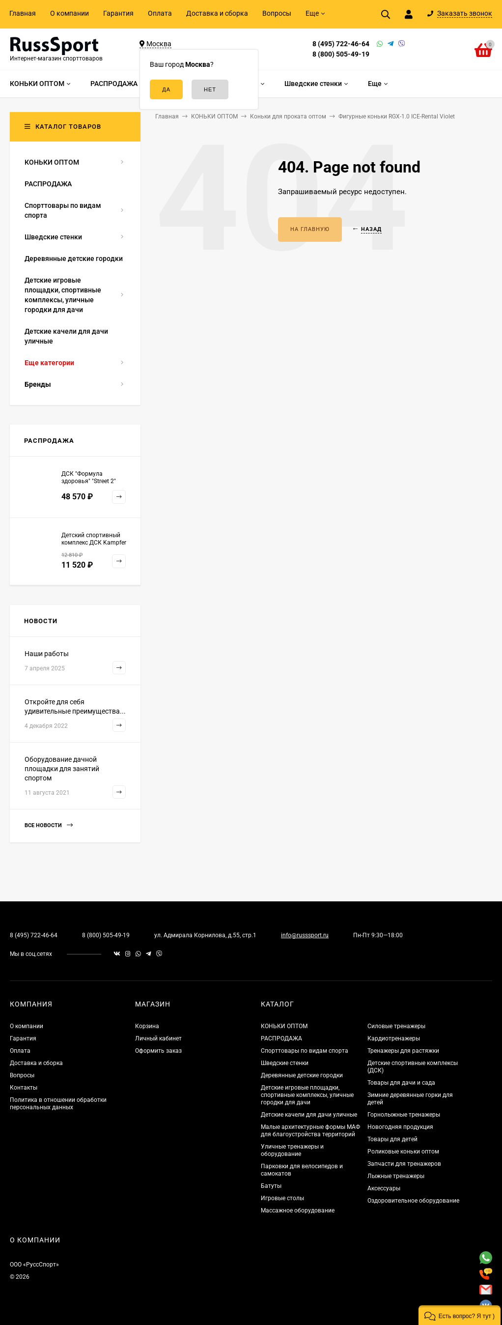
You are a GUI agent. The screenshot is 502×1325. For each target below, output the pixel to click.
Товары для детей (392, 1139)
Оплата (160, 13)
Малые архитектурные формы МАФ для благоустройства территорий (310, 1130)
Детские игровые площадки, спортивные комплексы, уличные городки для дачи (307, 1095)
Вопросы (276, 13)
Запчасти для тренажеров (404, 1163)
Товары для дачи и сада (401, 1082)
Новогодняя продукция (400, 1126)
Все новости (49, 825)
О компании (69, 13)
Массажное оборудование (298, 1210)
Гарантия (118, 13)
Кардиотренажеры (393, 1038)
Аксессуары (383, 1188)
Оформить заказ (158, 1050)
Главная (22, 13)
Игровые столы (282, 1198)
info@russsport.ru (305, 935)
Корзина (147, 1026)
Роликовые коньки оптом (403, 1151)
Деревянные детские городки (302, 1075)
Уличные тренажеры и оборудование (292, 1150)
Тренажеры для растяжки (403, 1050)
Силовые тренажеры (396, 1026)
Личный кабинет (158, 1038)
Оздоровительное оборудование (413, 1200)
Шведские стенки (284, 1063)
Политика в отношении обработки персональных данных (58, 1103)
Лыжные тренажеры (395, 1176)
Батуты (271, 1185)
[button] (459, 1315)
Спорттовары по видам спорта (304, 1050)
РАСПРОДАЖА (281, 1038)
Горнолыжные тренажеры (403, 1114)
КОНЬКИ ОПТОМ (284, 1026)
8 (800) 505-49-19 (340, 54)
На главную (310, 229)
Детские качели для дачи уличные (309, 1114)
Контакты (23, 1087)
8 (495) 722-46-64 (340, 44)
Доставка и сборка (217, 13)
